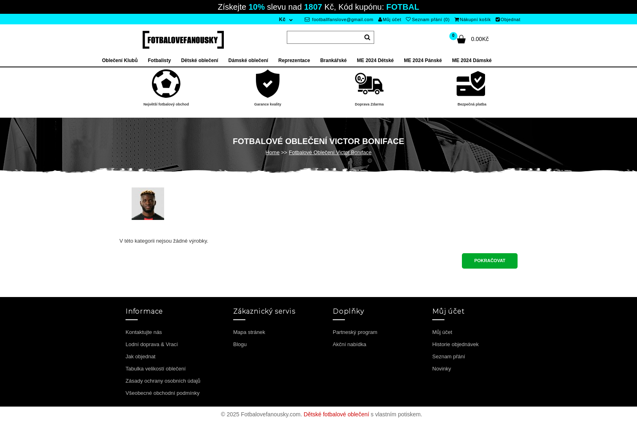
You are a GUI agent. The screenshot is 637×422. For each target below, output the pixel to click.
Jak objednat (141, 356)
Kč (282, 19)
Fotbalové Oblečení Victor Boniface (330, 152)
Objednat (508, 19)
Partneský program (355, 332)
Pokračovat (489, 260)
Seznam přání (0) (427, 19)
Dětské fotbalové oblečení (336, 414)
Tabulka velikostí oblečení (156, 369)
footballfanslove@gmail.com (339, 19)
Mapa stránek (249, 332)
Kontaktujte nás (144, 332)
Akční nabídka (349, 344)
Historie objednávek (455, 344)
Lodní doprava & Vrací (152, 344)
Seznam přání (448, 356)
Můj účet (389, 19)
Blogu (240, 344)
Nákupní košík (473, 19)
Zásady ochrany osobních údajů (163, 381)
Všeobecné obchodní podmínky (162, 393)
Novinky (441, 369)
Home (272, 152)
